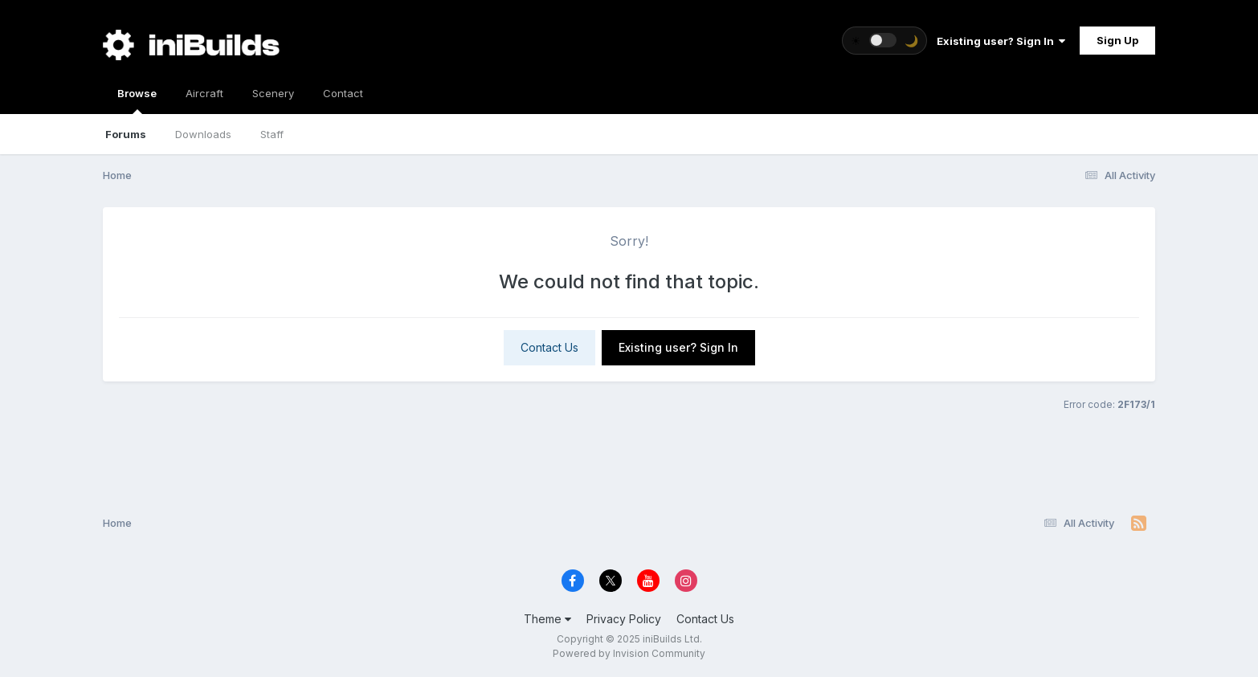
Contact (343, 93)
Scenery (273, 93)
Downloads (203, 134)
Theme (547, 619)
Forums (125, 134)
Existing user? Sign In (1001, 41)
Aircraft (204, 93)
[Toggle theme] (884, 41)
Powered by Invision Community (629, 653)
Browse (137, 100)
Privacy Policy (623, 619)
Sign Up (1117, 40)
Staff (272, 134)
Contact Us (549, 347)
